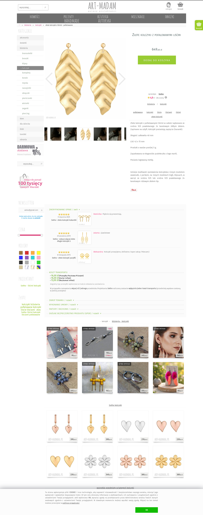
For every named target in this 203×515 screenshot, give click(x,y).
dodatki (23, 43)
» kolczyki (25, 68)
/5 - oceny (155, 98)
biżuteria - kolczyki (120, 321)
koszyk (180, 9)
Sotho (161, 94)
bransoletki (27, 53)
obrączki (26, 93)
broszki (25, 58)
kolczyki (163, 104)
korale (25, 78)
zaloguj (169, 9)
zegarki (25, 108)
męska (25, 83)
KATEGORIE (25, 31)
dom (22, 118)
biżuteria (24, 48)
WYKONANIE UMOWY (64, 304)
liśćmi (178, 112)
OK (146, 510)
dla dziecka (25, 124)
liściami (169, 112)
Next (121, 79)
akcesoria (24, 38)
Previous (49, 79)
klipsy (24, 63)
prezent (37, 218)
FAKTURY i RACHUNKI (64, 309)
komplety (26, 73)
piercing (25, 113)
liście (159, 112)
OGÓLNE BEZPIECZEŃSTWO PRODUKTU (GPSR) (75, 313)
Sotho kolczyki (115, 405)
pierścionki (27, 98)
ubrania (23, 139)
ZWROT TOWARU (62, 300)
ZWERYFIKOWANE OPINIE (64, 209)
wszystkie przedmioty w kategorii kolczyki (115, 488)
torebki (23, 134)
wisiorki (25, 103)
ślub (22, 129)
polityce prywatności (71, 503)
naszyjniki (26, 88)
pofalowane (138, 112)
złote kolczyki (157, 117)
